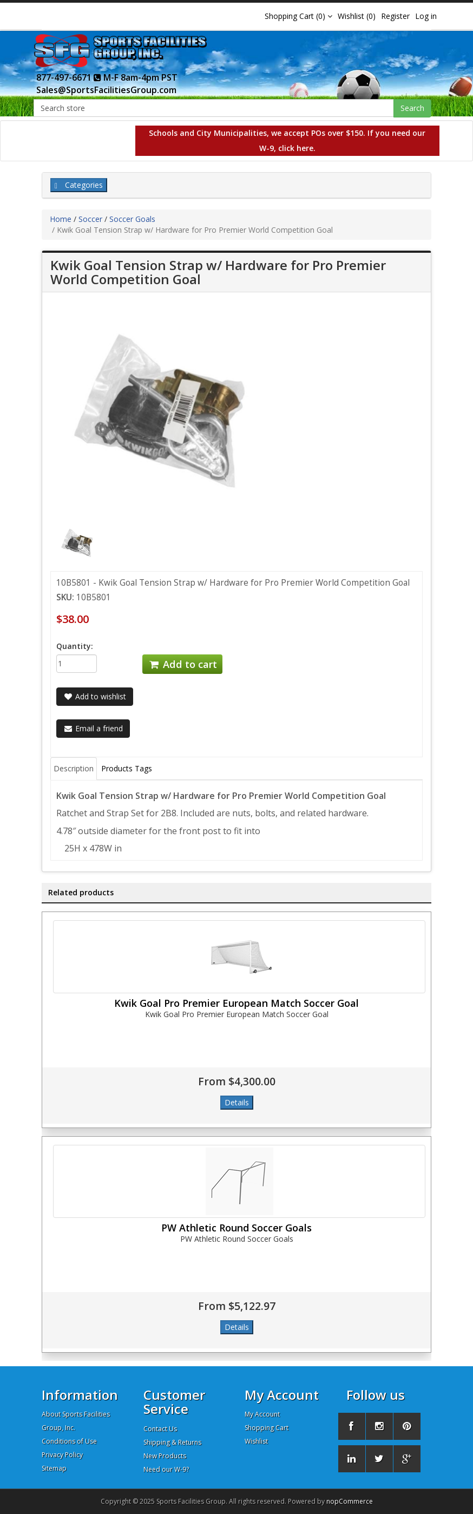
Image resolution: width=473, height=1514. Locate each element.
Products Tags (126, 768)
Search (412, 108)
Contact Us (160, 1428)
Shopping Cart (266, 1427)
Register (395, 16)
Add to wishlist (94, 696)
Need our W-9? (166, 1469)
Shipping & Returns (172, 1442)
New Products (164, 1455)
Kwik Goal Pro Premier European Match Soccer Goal (236, 1003)
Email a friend (93, 728)
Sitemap (54, 1468)
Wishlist (256, 1441)
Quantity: (74, 646)
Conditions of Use (69, 1441)
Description (74, 768)
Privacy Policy (62, 1454)
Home (60, 219)
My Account (262, 1414)
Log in (426, 16)
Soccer (90, 219)
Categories (79, 185)
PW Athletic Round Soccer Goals (236, 1227)
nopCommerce (349, 1501)
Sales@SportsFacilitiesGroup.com (106, 90)
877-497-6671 (68, 77)
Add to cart (182, 664)
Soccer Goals (132, 219)
